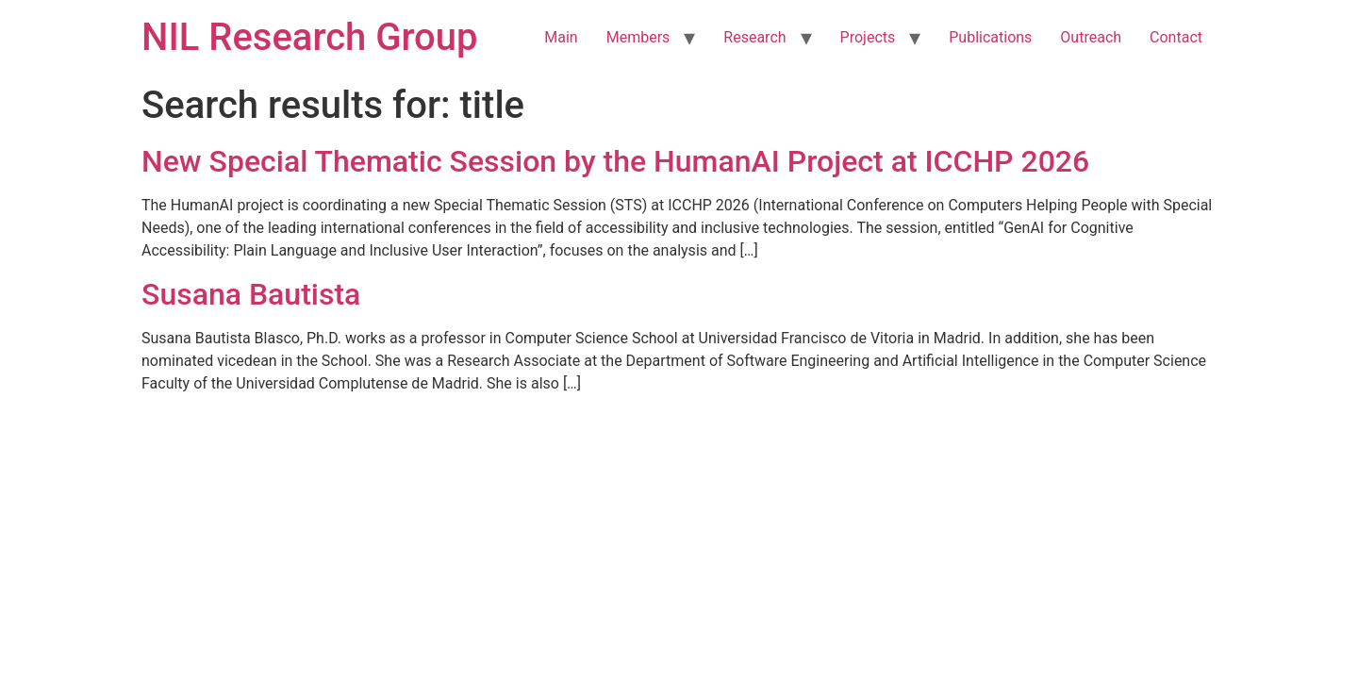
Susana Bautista (250, 294)
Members (638, 37)
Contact (1176, 37)
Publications (990, 37)
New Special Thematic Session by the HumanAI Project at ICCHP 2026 (615, 161)
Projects (868, 37)
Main (560, 37)
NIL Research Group (309, 37)
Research (754, 37)
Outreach (1090, 37)
